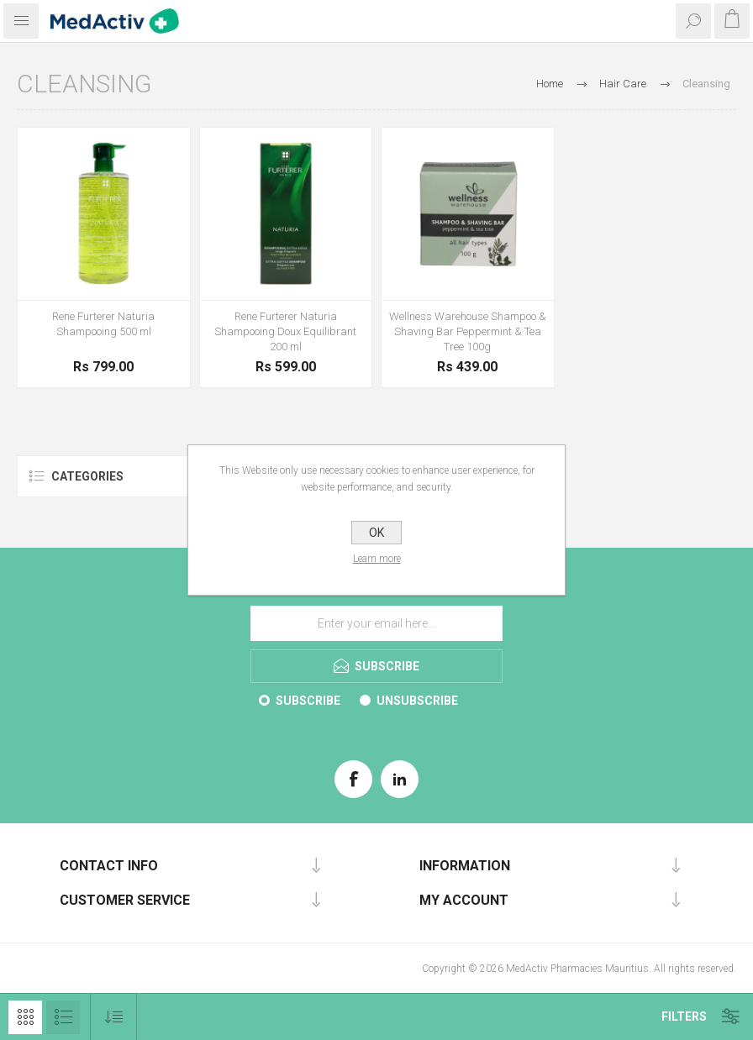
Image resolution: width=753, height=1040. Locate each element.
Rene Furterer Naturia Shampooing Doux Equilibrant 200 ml (285, 331)
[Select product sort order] (114, 1017)
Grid (25, 1017)
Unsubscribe (417, 700)
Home (549, 83)
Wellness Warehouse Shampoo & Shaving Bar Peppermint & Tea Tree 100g (467, 331)
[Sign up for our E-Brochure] (376, 623)
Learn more (377, 559)
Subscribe (308, 700)
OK (376, 532)
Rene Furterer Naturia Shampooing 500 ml (103, 324)
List (63, 1017)
